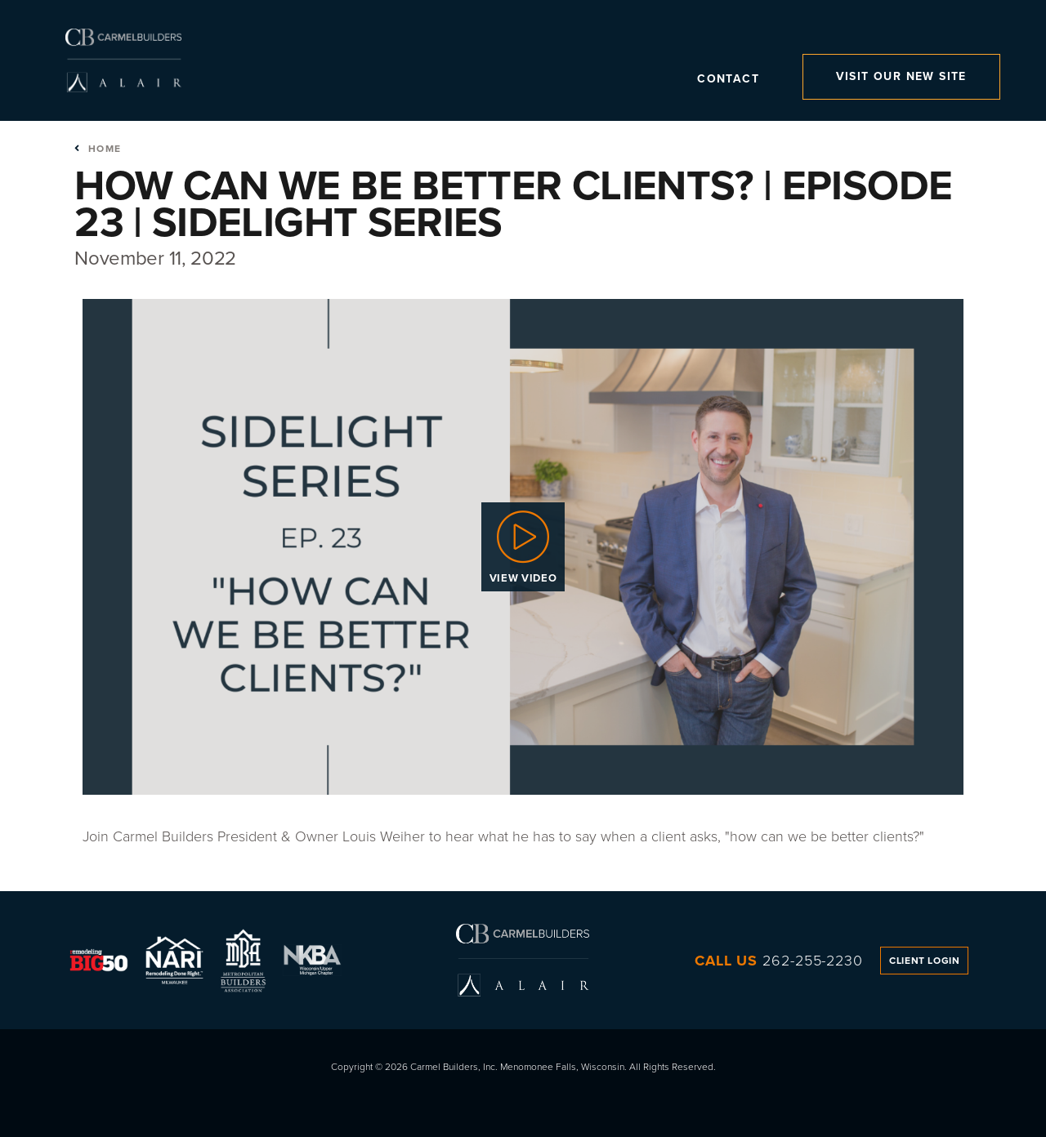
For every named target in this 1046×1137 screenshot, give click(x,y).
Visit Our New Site (901, 76)
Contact (728, 80)
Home (98, 148)
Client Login (924, 960)
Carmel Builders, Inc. (123, 60)
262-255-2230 (812, 960)
